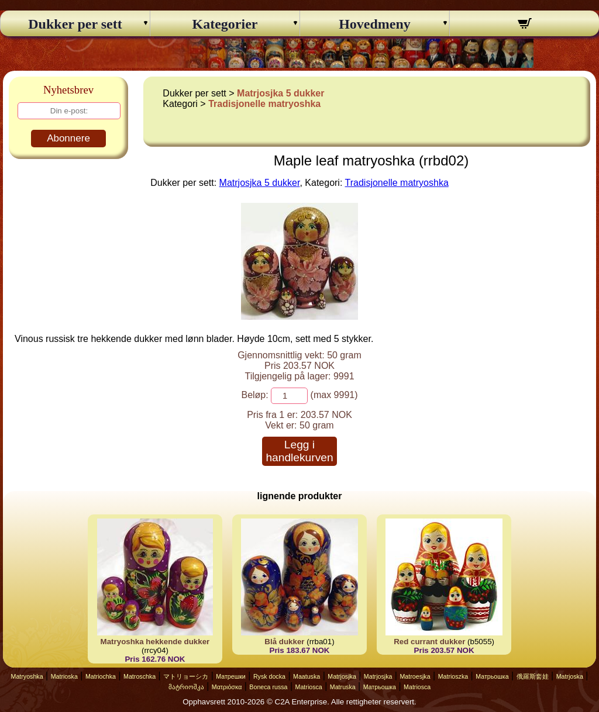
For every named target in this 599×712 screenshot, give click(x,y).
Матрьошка (492, 676)
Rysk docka (269, 676)
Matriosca (308, 686)
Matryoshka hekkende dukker (155, 641)
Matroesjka (415, 676)
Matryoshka (27, 676)
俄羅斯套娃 (533, 676)
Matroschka (139, 676)
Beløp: (254, 395)
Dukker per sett (75, 24)
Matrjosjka (342, 676)
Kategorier (225, 24)
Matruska (343, 686)
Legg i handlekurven (299, 451)
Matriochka (100, 676)
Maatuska (306, 676)
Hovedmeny (375, 24)
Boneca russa (268, 686)
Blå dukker (284, 641)
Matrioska (64, 676)
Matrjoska (569, 676)
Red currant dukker (429, 641)
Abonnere (68, 138)
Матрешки (231, 676)
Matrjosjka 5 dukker (280, 93)
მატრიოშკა (186, 686)
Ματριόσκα (227, 686)
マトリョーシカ (185, 676)
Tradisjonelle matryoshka (264, 104)
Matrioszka (453, 676)
